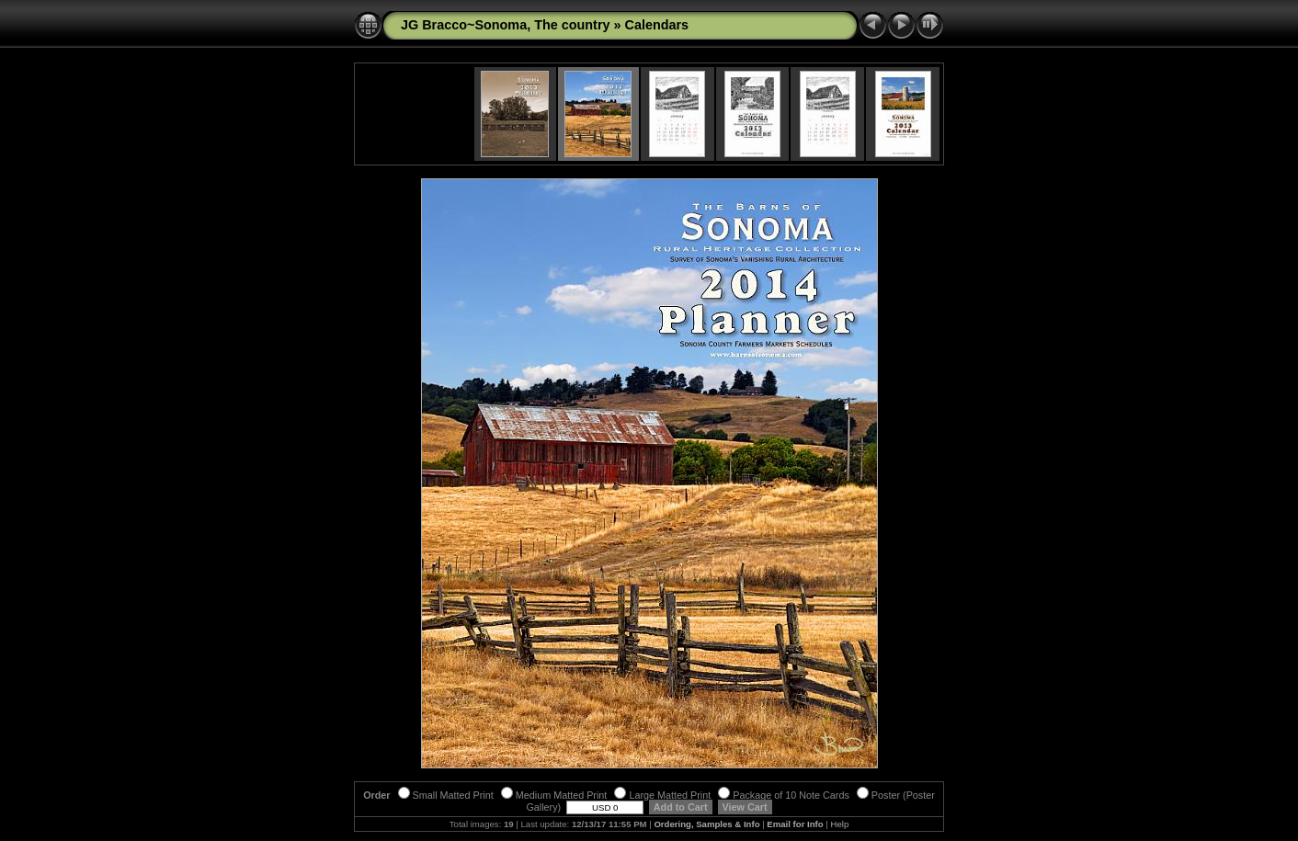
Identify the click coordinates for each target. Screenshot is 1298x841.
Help (839, 824)
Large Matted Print (662, 795)
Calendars (657, 24)
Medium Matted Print (554, 795)
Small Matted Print (446, 795)
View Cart (745, 807)
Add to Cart (680, 807)
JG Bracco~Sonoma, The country (505, 24)
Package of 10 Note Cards (783, 795)
